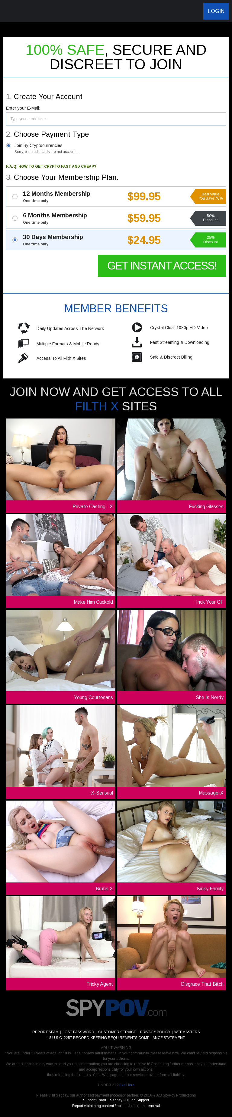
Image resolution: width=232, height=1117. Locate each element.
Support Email (94, 1100)
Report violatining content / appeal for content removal (116, 1106)
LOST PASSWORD (78, 1032)
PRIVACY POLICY (155, 1032)
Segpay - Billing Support (129, 1100)
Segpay (62, 1095)
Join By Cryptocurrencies (46, 148)
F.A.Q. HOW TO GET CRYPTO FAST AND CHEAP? (51, 166)
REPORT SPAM (45, 1032)
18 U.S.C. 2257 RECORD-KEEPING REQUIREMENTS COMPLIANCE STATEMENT (116, 1038)
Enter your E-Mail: (23, 108)
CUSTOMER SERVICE (117, 1032)
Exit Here (126, 1085)
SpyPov (36, 11)
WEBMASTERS (187, 1032)
